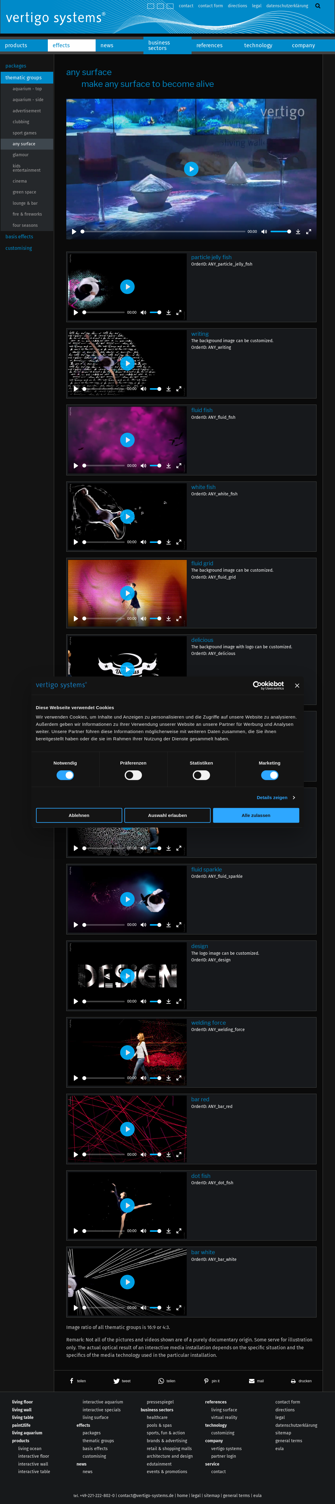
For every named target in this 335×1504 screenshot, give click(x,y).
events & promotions (167, 1471)
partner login (223, 1456)
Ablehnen (79, 815)
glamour (20, 154)
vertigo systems (226, 1448)
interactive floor (33, 1456)
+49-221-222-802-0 (97, 1495)
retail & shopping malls (169, 1448)
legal (256, 5)
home (182, 1495)
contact (186, 5)
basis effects (19, 237)
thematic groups (23, 78)
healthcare (157, 1417)
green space (24, 192)
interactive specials (102, 1410)
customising (18, 248)
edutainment (159, 1464)
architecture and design (170, 1456)
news (106, 45)
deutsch (151, 6)
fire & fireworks (27, 214)
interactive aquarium (103, 1402)
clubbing (21, 121)
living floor (22, 1402)
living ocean (29, 1448)
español (170, 6)
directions (237, 5)
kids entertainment (27, 168)
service (212, 1464)
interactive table (34, 1471)
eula (279, 1448)
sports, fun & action (166, 1433)
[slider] (162, 231)
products (16, 45)
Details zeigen (272, 797)
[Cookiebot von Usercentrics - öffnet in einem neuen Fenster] (257, 685)
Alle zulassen (255, 815)
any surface (24, 144)
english (160, 6)
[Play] (74, 231)
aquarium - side (28, 99)
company (303, 45)
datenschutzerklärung (287, 5)
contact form (210, 5)
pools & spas (159, 1425)
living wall (21, 1410)
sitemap (283, 1433)
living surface (96, 1417)
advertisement (27, 111)
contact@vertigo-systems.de (146, 1495)
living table (23, 1417)
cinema (20, 181)
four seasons (25, 225)
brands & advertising (167, 1440)
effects (61, 45)
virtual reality (224, 1417)
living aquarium (27, 1433)
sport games (25, 133)
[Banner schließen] (297, 685)
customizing (222, 1433)
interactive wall (33, 1464)
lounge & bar (25, 203)
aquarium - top (27, 88)
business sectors (159, 45)
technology (258, 45)
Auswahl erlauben (167, 815)
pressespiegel (160, 1402)
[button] (76, 1381)
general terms (288, 1440)
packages (15, 66)
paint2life (21, 1425)
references (209, 45)
